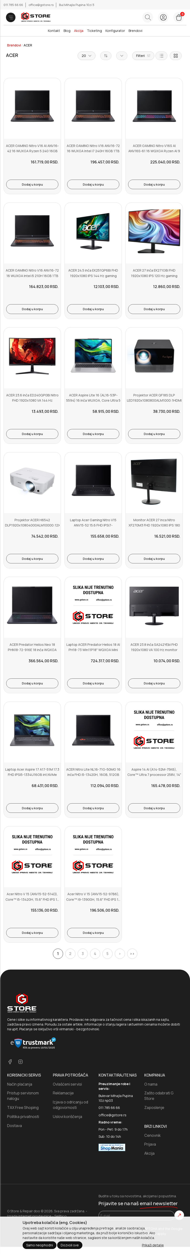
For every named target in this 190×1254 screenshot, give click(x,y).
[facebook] (10, 1062)
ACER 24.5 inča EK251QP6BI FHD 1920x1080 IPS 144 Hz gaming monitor (93, 275)
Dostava (14, 1125)
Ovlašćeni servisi (67, 1084)
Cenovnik (152, 1135)
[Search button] (147, 17)
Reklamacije (63, 1093)
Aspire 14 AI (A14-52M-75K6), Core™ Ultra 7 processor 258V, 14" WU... (154, 774)
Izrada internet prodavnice (29, 1216)
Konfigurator (115, 30)
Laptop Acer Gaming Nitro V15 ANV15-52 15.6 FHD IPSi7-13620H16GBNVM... (93, 525)
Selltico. (60, 1216)
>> (132, 953)
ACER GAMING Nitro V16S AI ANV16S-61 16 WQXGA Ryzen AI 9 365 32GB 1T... (154, 151)
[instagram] (20, 1062)
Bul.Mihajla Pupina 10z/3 (76, 5)
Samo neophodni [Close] (39, 1245)
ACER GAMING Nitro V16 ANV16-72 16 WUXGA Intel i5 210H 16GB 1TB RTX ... (32, 275)
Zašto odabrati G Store (159, 1095)
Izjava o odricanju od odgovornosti (70, 1104)
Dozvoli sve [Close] (70, 1245)
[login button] (163, 17)
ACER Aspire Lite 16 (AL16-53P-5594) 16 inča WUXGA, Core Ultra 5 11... (93, 400)
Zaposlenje (154, 1107)
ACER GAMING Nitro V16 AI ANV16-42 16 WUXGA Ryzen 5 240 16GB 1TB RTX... (32, 151)
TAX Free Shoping (23, 1107)
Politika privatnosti (23, 1116)
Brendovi (135, 30)
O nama (150, 1084)
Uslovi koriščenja (67, 1116)
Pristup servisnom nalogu (23, 1095)
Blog (67, 30)
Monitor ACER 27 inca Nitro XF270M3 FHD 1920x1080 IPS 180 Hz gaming (154, 525)
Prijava (150, 1144)
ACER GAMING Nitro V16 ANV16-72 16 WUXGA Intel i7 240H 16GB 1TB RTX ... (93, 151)
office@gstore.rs (41, 5)
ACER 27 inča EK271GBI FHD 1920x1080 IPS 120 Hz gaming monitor (154, 275)
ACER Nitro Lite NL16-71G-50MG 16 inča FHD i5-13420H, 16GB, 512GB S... (93, 774)
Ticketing (94, 30)
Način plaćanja (19, 1084)
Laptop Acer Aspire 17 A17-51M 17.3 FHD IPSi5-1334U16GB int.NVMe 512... (32, 774)
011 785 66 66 (14, 5)
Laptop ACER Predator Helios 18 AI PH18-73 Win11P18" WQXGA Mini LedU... (93, 649)
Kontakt (54, 30)
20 (86, 55)
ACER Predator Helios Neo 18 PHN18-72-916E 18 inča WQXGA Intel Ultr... (32, 649)
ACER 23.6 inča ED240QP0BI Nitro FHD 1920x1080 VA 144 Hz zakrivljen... (32, 400)
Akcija (78, 30)
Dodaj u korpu (32, 184)
